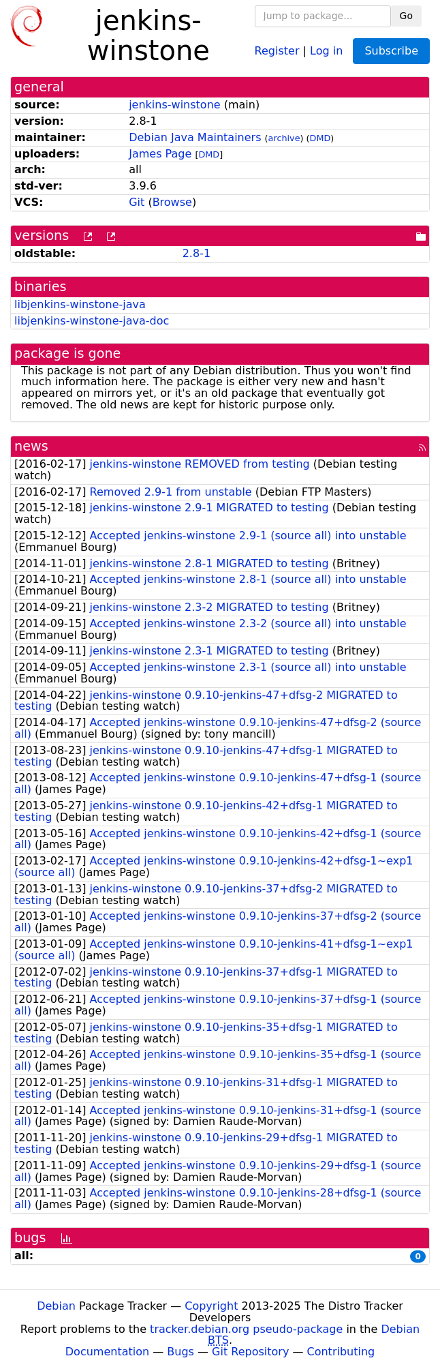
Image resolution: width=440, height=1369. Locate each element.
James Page (160, 153)
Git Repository (250, 1351)
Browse (172, 202)
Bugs (180, 1351)
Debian (56, 1305)
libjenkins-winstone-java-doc (91, 320)
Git (136, 202)
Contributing (341, 1351)
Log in (326, 50)
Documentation (107, 1351)
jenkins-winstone (174, 104)
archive (284, 138)
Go (406, 15)
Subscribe (391, 50)
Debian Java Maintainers (195, 137)
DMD (320, 138)
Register (277, 50)
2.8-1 (196, 253)
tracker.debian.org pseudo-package (246, 1329)
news (31, 446)
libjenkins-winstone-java (80, 304)
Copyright (211, 1305)
